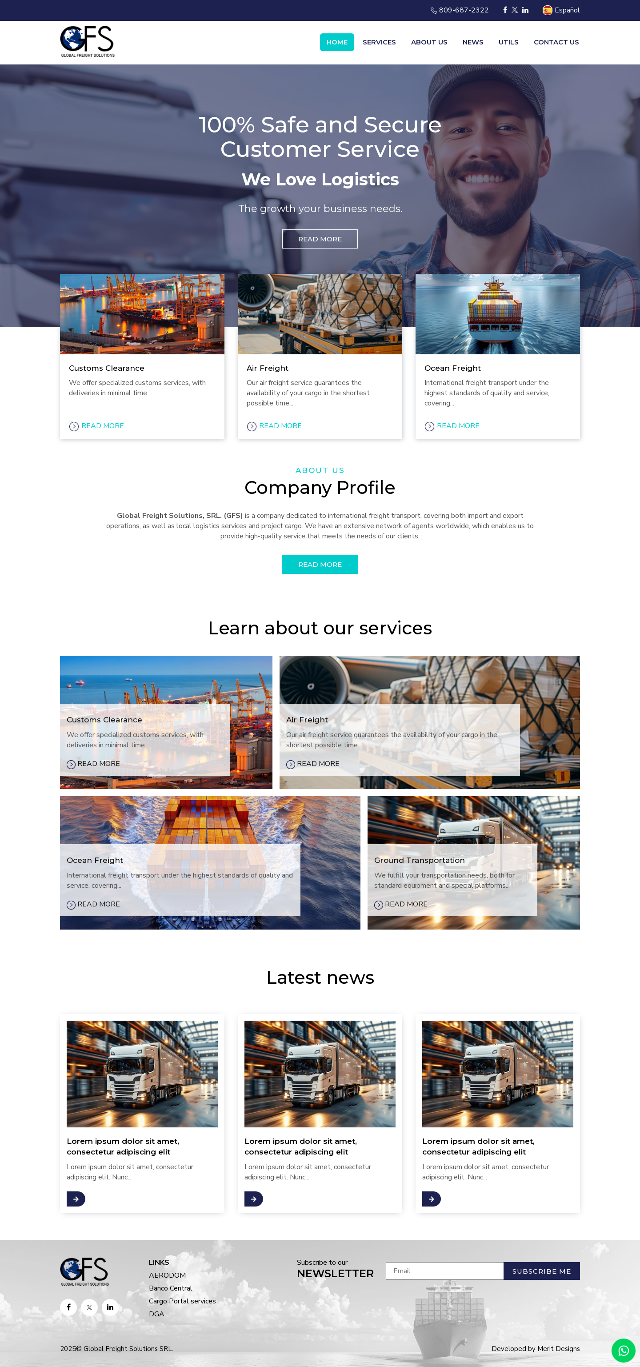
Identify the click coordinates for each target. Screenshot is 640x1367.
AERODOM (167, 1275)
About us (429, 42)
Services (379, 42)
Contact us (556, 42)
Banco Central (170, 1288)
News (473, 42)
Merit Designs (558, 1348)
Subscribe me (541, 1271)
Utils (509, 42)
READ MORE (320, 239)
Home (337, 42)
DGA (156, 1314)
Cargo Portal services (182, 1301)
